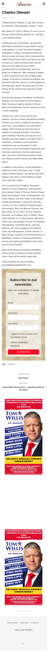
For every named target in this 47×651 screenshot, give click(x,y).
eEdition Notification (19, 342)
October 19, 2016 (8, 18)
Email (10, 303)
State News (24, 623)
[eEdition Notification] (9, 342)
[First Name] (23, 317)
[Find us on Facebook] (22, 644)
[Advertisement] (23, 502)
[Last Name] (23, 327)
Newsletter (15, 346)
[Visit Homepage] (23, 3)
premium (11, 364)
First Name (13, 313)
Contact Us (35, 623)
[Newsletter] (9, 346)
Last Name (13, 323)
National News (12, 623)
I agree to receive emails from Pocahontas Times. (24, 335)
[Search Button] (44, 4)
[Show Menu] (3, 4)
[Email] (23, 307)
